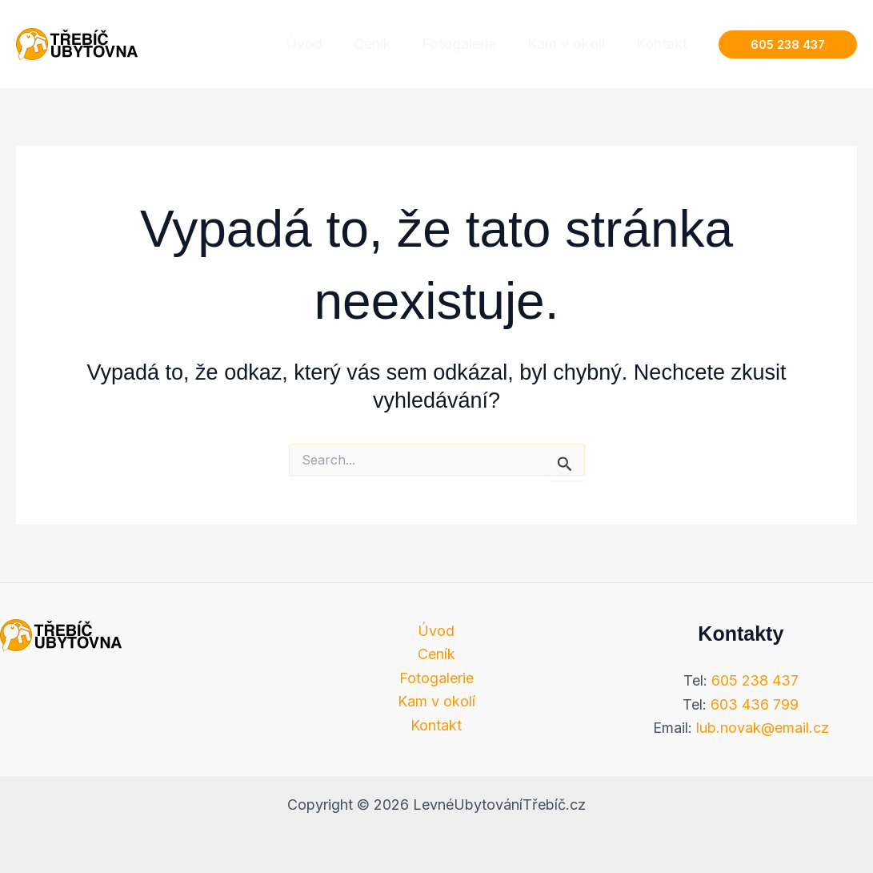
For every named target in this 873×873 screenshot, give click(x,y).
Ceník (436, 654)
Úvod (436, 630)
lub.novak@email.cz (762, 727)
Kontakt (436, 725)
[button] (788, 44)
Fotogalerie (436, 678)
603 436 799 (755, 704)
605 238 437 (755, 680)
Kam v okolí (436, 702)
